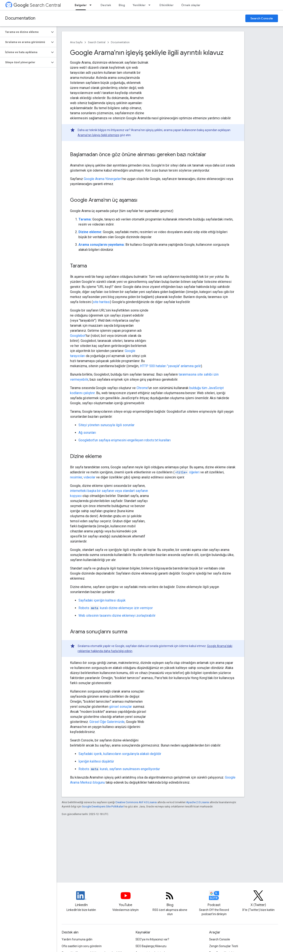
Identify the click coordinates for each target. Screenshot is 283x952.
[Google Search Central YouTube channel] (125, 899)
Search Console (261, 18)
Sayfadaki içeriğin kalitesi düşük (102, 600)
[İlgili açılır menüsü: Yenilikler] (151, 5)
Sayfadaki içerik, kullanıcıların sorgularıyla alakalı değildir (119, 754)
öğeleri (186, 472)
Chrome (142, 388)
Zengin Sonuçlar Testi (223, 946)
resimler (76, 477)
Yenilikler (139, 5)
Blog (122, 5)
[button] (25, 32)
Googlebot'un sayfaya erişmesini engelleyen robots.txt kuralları (124, 440)
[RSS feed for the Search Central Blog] (169, 899)
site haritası (101, 302)
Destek (106, 5)
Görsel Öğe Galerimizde (107, 722)
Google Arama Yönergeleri (103, 179)
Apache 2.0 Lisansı (197, 802)
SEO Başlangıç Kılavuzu (151, 946)
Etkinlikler (166, 5)
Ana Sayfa (76, 42)
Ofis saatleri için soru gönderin (82, 946)
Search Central (37, 5)
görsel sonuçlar (120, 707)
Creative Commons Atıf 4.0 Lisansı (136, 802)
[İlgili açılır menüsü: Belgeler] (92, 5)
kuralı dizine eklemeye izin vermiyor (115, 608)
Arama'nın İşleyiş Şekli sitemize (98, 135)
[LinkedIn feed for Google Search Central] (81, 899)
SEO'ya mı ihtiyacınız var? (152, 939)
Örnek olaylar (190, 5)
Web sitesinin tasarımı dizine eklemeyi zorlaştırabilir (116, 616)
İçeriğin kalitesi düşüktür (96, 761)
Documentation (20, 18)
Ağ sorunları (87, 433)
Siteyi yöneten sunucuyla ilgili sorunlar (106, 425)
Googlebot (77, 336)
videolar (89, 477)
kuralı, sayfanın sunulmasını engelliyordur (119, 769)
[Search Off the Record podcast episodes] (214, 899)
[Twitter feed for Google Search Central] (258, 899)
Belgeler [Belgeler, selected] (81, 5)
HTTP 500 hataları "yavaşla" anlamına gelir (170, 366)
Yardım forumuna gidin (77, 939)
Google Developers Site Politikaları (103, 806)
